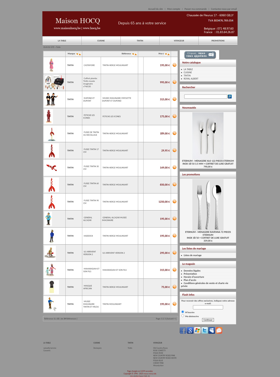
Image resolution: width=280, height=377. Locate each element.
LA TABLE (62, 40)
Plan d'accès (190, 280)
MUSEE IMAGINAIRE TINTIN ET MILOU (91, 304)
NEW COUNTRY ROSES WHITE (165, 358)
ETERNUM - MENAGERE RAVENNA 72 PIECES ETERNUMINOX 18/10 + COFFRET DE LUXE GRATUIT (208, 233)
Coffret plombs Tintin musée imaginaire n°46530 (90, 82)
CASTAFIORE (89, 65)
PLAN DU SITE (48, 47)
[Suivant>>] (171, 318)
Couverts (46, 350)
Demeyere (97, 348)
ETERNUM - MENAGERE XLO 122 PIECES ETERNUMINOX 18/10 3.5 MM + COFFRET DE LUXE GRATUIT (208, 161)
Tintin (58, 47)
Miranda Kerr (158, 365)
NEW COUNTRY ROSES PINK (164, 355)
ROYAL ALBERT (191, 78)
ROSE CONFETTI (159, 350)
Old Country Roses (160, 348)
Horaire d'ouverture (194, 276)
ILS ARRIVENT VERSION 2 (89, 253)
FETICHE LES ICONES (89, 116)
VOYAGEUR (179, 40)
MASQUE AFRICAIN (87, 287)
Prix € (164, 53)
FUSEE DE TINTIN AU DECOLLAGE (91, 133)
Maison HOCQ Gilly (150, 374)
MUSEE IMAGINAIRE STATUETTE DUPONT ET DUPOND (116, 99)
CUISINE (101, 40)
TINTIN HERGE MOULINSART (115, 65)
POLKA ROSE (158, 353)
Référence (129, 53)
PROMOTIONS (217, 40)
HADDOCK (88, 235)
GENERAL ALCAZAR (87, 219)
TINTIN (140, 40)
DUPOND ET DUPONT (89, 99)
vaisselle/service (49, 348)
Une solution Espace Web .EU (140, 376)
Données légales (192, 270)
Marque (74, 53)
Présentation (190, 273)
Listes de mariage (192, 255)
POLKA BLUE (158, 360)
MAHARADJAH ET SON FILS (115, 270)
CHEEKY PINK (158, 363)
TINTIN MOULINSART (112, 304)
